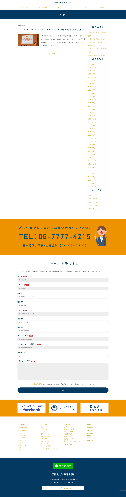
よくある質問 (90, 433)
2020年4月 (91, 154)
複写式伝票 (44, 438)
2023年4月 (91, 93)
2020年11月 (92, 141)
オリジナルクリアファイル (48, 445)
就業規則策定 (67, 434)
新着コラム (89, 437)
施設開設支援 (67, 436)
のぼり (20, 449)
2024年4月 (91, 83)
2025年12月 (92, 67)
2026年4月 (91, 64)
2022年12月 (92, 99)
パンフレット (21, 435)
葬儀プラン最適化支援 (69, 431)
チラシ (20, 432)
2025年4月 (91, 74)
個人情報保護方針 (37, 384)
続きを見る (53, 45)
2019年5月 (91, 173)
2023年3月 (91, 96)
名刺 (19, 440)
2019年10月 (92, 164)
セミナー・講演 (83, 7)
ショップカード (22, 442)
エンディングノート (46, 433)
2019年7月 (91, 170)
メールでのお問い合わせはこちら (63, 488)
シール (43, 431)
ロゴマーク (44, 424)
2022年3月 (91, 109)
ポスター (20, 438)
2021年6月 (91, 132)
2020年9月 (91, 144)
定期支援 (66, 440)
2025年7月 (91, 70)
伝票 (19, 447)
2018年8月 (91, 177)
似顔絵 (43, 428)
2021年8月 (91, 125)
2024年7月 (91, 80)
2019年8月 (91, 167)
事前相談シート (45, 441)
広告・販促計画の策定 (69, 428)
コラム (90, 195)
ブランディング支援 (69, 429)
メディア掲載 (92, 199)
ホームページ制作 (23, 7)
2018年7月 (91, 180)
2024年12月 (92, 77)
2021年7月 (91, 128)
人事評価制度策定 (68, 433)
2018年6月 (91, 183)
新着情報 (91, 208)
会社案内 (102, 7)
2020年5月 (91, 151)
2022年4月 (91, 106)
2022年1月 (91, 116)
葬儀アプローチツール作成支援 (72, 441)
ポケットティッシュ (46, 446)
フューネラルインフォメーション (49, 448)
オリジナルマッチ (45, 443)
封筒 (19, 444)
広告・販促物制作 (43, 7)
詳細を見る (51, 53)
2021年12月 (92, 119)
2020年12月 (92, 138)
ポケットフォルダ (22, 445)
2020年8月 (91, 148)
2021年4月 (91, 135)
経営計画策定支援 (68, 438)
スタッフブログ (93, 202)
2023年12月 (92, 87)
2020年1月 (91, 157)
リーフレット (21, 437)
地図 (42, 426)
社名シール (44, 440)
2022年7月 (91, 103)
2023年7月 (91, 90)
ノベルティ (44, 429)
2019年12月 (92, 161)
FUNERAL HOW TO (46, 436)
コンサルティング (63, 7)
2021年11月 (92, 122)
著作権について (91, 440)
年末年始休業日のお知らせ (96, 39)
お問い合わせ (90, 430)
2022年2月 (91, 112)
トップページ (21, 424)
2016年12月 (92, 186)
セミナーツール (45, 434)
